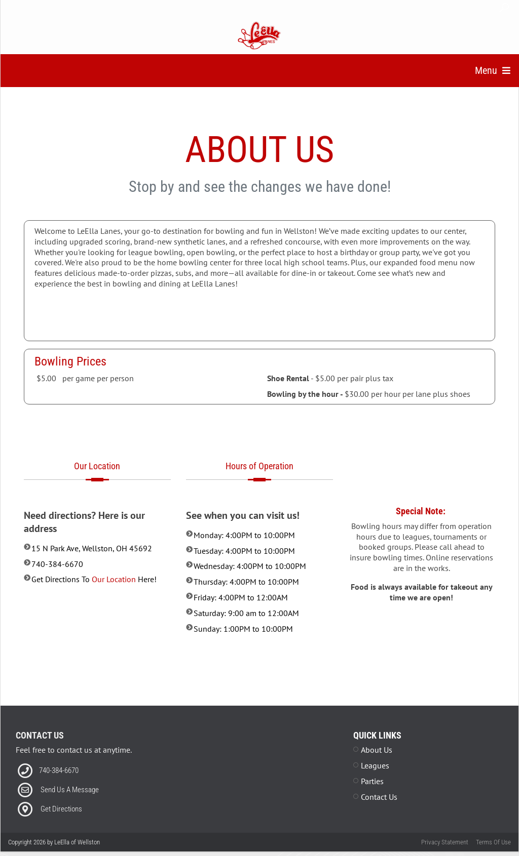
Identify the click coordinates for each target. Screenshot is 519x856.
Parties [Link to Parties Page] (372, 793)
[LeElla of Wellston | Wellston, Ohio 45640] (259, 34)
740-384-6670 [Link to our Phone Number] (59, 782)
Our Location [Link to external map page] (114, 592)
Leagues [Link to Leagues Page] (375, 777)
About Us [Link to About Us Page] (376, 762)
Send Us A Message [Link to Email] (70, 801)
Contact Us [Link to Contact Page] (379, 809)
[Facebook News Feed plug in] (260, 782)
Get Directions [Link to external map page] (61, 821)
